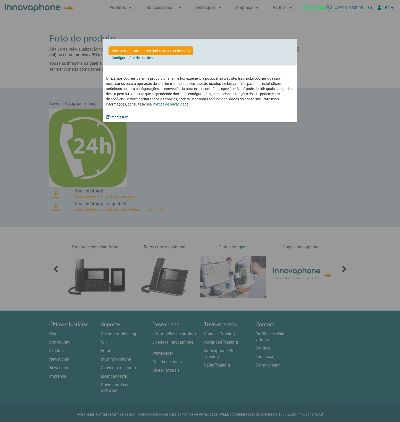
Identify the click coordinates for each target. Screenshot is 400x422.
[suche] (371, 8)
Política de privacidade (170, 104)
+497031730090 (348, 7)
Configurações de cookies (132, 58)
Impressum (117, 117)
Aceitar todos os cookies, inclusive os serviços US (151, 51)
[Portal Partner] (379, 8)
